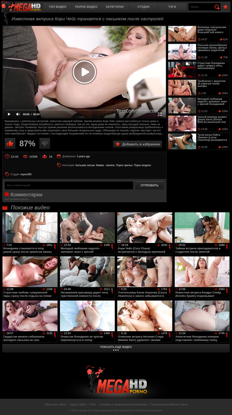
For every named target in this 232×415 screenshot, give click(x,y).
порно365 (26, 174)
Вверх (226, 407)
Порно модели (142, 165)
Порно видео (86, 6)
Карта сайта (78, 404)
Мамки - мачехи (105, 165)
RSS (93, 404)
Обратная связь (55, 404)
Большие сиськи (85, 165)
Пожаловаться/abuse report (169, 404)
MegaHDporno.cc (24, 7)
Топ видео (57, 6)
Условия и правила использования (123, 404)
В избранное (225, 7)
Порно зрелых (124, 165)
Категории (115, 6)
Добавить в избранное (141, 144)
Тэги (172, 6)
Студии (143, 6)
